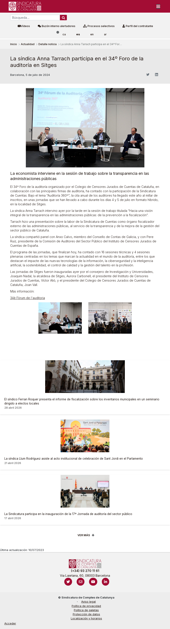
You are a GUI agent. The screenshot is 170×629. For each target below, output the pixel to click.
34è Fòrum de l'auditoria (27, 298)
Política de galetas (86, 610)
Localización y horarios (86, 618)
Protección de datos (86, 614)
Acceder (10, 623)
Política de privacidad (86, 606)
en (92, 34)
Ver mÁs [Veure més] (84, 535)
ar (105, 34)
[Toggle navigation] (158, 6)
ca (64, 34)
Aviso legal (88, 601)
